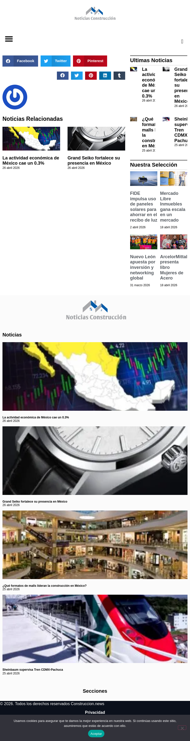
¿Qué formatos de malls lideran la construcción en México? (44, 586)
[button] (8, 39)
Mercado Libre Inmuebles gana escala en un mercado (172, 207)
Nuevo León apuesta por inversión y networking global (143, 267)
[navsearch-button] (178, 41)
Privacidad (95, 712)
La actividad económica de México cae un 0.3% (30, 160)
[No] (182, 727)
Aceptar (96, 734)
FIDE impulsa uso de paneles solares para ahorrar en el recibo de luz (143, 207)
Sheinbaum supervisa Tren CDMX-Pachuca (32, 669)
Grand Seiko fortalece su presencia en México (94, 160)
